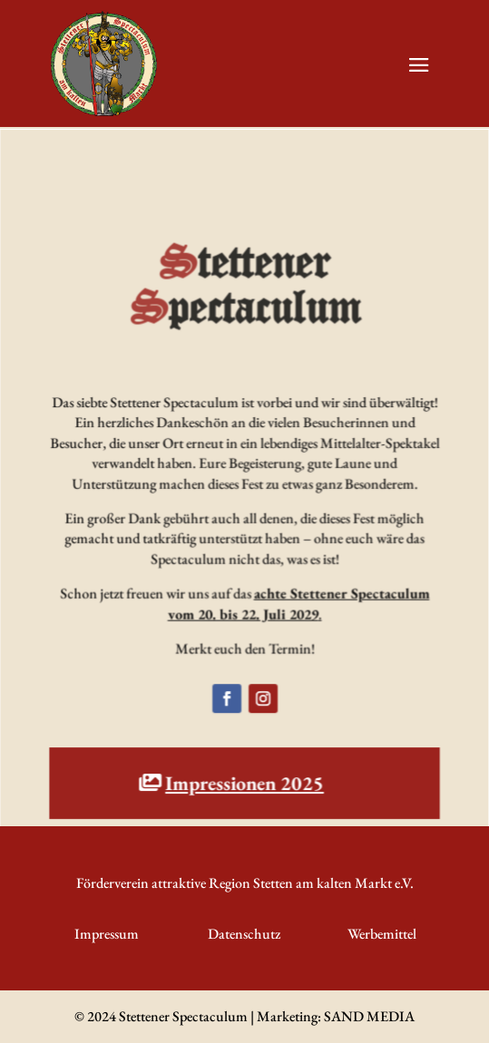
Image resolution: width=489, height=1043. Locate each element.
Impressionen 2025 (244, 784)
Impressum (106, 933)
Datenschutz (244, 933)
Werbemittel (381, 933)
